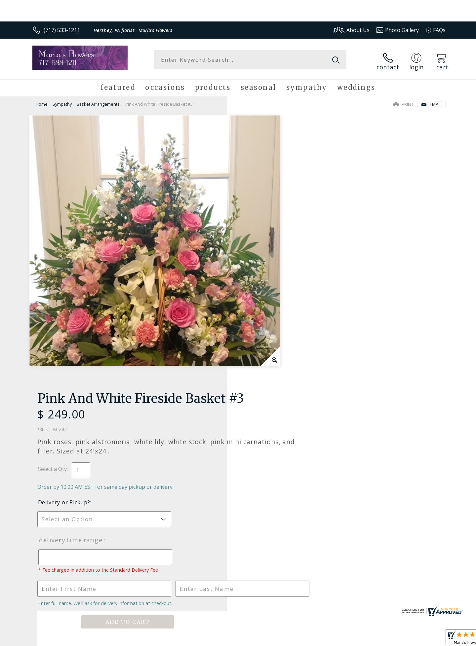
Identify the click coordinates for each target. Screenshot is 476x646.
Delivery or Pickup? (265, 222)
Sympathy (62, 101)
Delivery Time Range (271, 260)
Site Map (427, 639)
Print (403, 101)
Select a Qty (253, 189)
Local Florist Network (387, 639)
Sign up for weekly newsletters (321, 435)
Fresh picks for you (180, 438)
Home (42, 101)
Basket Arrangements (98, 101)
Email (431, 101)
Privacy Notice (340, 639)
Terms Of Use (302, 639)
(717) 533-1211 (62, 30)
